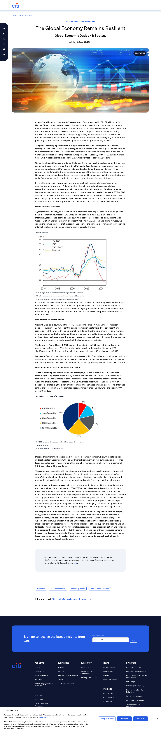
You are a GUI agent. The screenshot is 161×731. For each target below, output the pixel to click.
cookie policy (43, 717)
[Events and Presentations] (136, 671)
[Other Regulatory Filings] (136, 686)
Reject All (124, 719)
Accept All (140, 719)
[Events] (113, 675)
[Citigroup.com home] (17, 665)
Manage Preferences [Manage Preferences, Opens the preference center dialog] (107, 719)
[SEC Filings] (136, 682)
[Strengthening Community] (91, 672)
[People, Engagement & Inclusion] (45, 684)
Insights (20, 15)
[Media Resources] (113, 679)
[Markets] (68, 671)
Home (14, 15)
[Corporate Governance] (136, 700)
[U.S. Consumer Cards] (68, 683)
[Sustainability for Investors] (136, 705)
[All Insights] (113, 701)
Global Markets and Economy (80, 22)
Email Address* (98, 636)
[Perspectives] (113, 671)
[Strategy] (45, 667)
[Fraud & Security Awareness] (45, 705)
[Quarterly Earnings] (136, 667)
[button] (4, 43)
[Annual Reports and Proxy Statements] (136, 676)
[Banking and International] (68, 675)
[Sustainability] (91, 667)
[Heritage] (45, 679)
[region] (80, 719)
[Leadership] (45, 671)
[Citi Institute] (113, 693)
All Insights (28, 15)
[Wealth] (68, 679)
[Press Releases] (113, 667)
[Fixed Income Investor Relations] (136, 691)
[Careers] (45, 695)
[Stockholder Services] (136, 696)
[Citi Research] (113, 697)
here (75, 563)
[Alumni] (45, 699)
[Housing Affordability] (91, 677)
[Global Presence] (45, 675)
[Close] (157, 718)
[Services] (68, 667)
